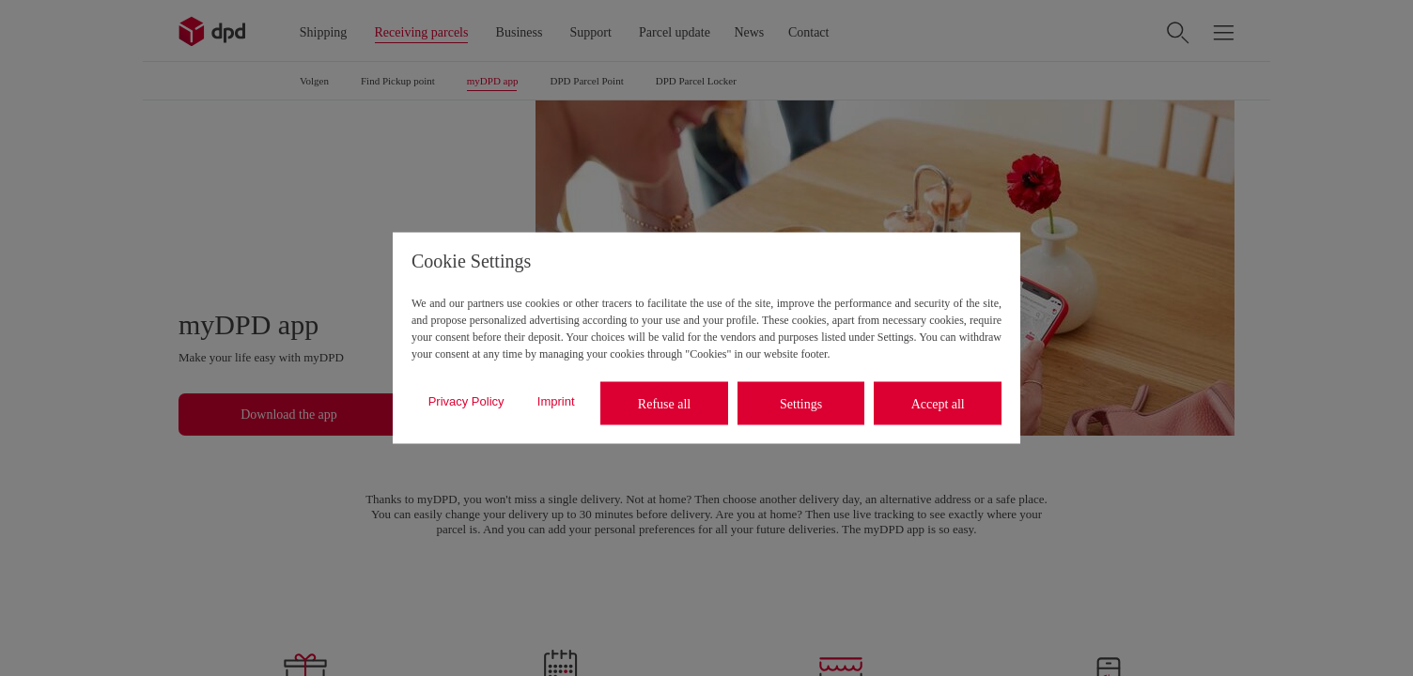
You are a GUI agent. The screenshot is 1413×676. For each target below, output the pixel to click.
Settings (801, 403)
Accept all (938, 403)
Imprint (556, 400)
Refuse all (664, 403)
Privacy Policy (466, 400)
